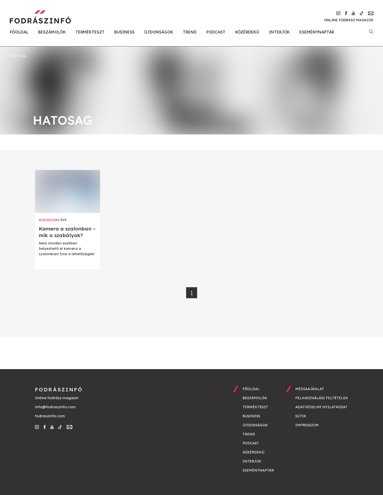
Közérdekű (247, 32)
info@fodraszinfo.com (55, 407)
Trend (190, 32)
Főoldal (19, 32)
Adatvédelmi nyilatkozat (321, 407)
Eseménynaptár (316, 32)
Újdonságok (158, 32)
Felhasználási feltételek (321, 398)
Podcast (215, 32)
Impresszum (307, 425)
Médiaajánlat (309, 389)
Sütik (300, 416)
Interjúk (279, 32)
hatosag (18, 56)
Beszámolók (52, 32)
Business (124, 32)
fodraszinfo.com (50, 416)
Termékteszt (90, 32)
